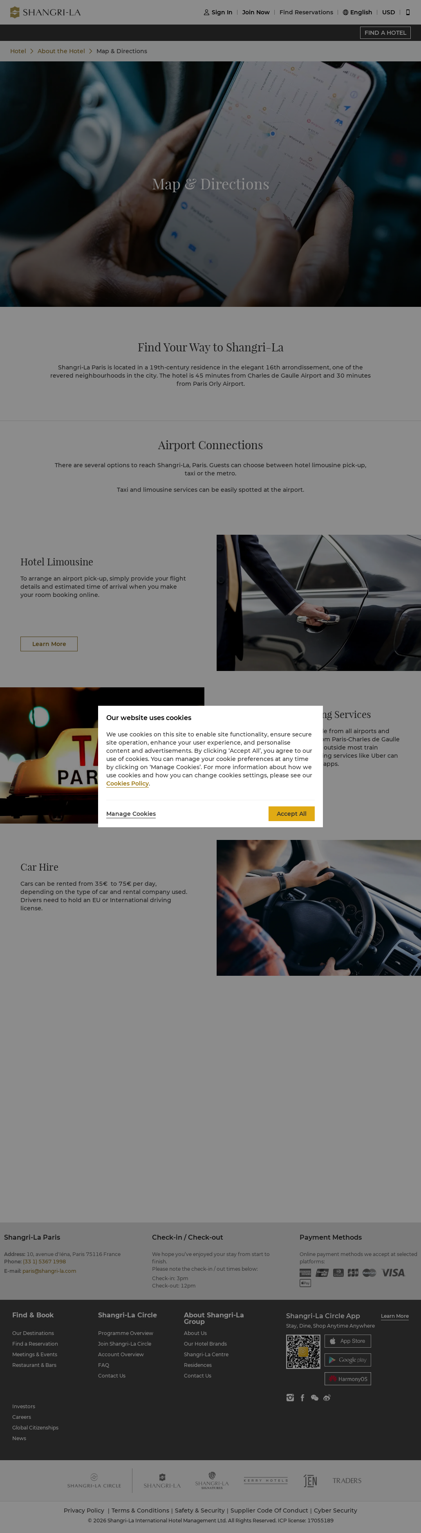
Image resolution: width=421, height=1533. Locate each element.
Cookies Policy (127, 783)
